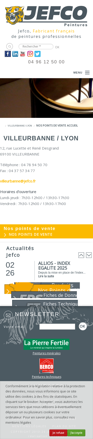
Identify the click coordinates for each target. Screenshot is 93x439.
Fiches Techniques (62, 304)
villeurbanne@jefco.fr (18, 181)
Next (89, 255)
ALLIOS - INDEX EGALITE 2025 (54, 265)
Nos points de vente (51, 125)
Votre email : (16, 327)
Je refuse (58, 433)
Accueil (72, 125)
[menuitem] (46, 234)
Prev (81, 255)
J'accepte (76, 433)
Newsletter (37, 314)
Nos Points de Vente (64, 290)
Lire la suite (46, 276)
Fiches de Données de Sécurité (59, 297)
